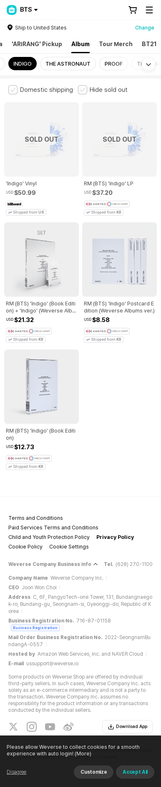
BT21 (149, 44)
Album (80, 44)
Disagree (16, 772)
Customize (93, 772)
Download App (127, 726)
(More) (82, 753)
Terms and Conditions (35, 518)
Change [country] (144, 28)
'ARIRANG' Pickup (37, 44)
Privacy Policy (115, 537)
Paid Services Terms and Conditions (53, 527)
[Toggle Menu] (149, 10)
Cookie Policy (25, 547)
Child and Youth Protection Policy (49, 537)
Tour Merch (116, 44)
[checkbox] (40, 89)
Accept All (135, 772)
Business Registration (35, 627)
